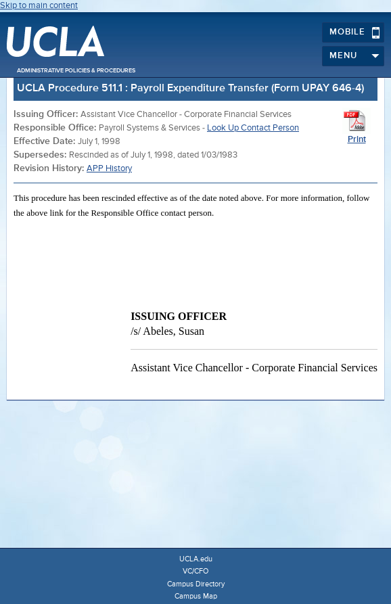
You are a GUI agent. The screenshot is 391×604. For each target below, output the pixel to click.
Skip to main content (39, 5)
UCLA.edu (195, 559)
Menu (354, 56)
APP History (109, 168)
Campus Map (196, 596)
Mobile (354, 32)
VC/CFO (195, 571)
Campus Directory (196, 584)
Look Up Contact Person (253, 128)
